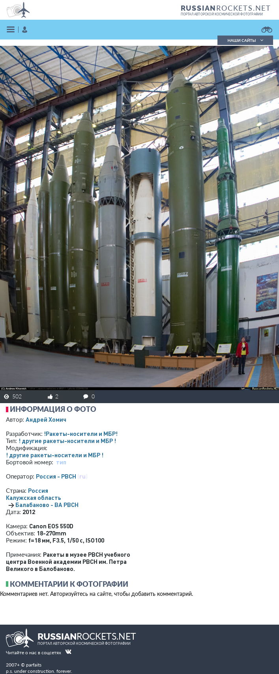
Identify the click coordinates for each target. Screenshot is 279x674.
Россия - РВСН (56, 476)
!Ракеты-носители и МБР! (81, 433)
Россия (38, 490)
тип (61, 462)
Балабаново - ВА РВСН (47, 504)
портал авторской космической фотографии (222, 14)
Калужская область (33, 497)
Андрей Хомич (46, 419)
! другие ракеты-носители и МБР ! (67, 440)
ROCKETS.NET (226, 8)
